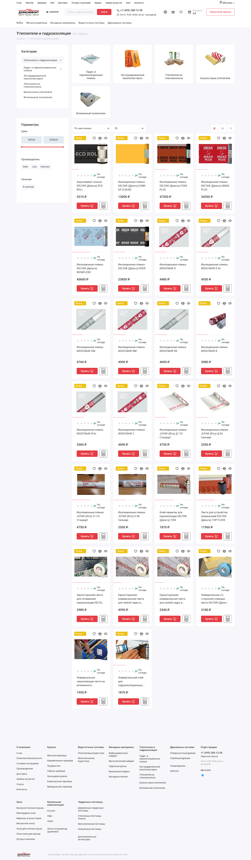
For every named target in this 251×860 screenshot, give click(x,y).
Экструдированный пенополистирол (35, 77)
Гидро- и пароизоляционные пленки (42, 69)
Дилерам (42, 3)
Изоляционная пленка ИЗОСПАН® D (173, 266)
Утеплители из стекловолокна (32, 85)
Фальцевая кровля (57, 776)
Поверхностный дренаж (182, 753)
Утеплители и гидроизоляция (42, 60)
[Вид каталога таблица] (231, 128)
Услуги (20, 784)
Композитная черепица (59, 781)
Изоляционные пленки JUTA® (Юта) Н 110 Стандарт (90, 516)
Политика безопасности (29, 758)
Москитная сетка (25, 823)
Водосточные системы (92, 22)
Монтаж (30, 3)
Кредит (98, 3)
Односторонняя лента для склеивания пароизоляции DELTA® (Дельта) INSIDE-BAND (90, 599)
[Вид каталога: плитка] (214, 128)
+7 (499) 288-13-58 (129, 10)
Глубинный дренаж (180, 758)
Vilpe (49, 816)
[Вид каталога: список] (222, 128)
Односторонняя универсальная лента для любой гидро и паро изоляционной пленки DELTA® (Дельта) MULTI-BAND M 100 (132, 599)
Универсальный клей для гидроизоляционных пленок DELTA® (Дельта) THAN (130, 681)
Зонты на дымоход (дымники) (57, 830)
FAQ (52, 3)
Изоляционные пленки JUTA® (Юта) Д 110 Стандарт (173, 433)
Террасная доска (117, 766)
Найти (104, 12)
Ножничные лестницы (89, 829)
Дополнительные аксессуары (87, 838)
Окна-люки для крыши (28, 834)
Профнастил (53, 766)
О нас (19, 3)
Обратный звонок (220, 11)
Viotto (50, 821)
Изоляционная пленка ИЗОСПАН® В (214, 349)
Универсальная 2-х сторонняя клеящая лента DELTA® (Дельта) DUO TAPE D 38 (215, 599)
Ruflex (19, 22)
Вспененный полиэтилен (38, 97)
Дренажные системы (120, 22)
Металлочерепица (36, 22)
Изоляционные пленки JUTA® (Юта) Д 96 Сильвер (214, 433)
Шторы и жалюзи (25, 839)
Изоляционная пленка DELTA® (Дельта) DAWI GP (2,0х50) (131, 185)
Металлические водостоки (86, 759)
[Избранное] (181, 12)
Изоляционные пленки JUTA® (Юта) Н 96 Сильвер (131, 516)
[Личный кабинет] (165, 12)
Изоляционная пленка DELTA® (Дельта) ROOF (132, 266)
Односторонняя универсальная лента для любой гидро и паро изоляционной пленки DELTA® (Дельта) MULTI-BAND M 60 (174, 599)
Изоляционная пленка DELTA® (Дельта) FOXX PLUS (173, 185)
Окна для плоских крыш (29, 828)
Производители (24, 768)
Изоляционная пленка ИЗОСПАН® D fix (214, 266)
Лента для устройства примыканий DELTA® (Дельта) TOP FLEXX (214, 516)
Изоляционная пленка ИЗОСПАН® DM (90, 349)
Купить (87, 205)
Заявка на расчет (113, 3)
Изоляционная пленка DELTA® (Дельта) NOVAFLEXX (90, 268)
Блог (128, 3)
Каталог (52, 12)
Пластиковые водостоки (91, 753)
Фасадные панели (118, 776)
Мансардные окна (26, 813)
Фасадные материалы (62, 22)
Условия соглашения (27, 763)
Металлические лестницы (91, 824)
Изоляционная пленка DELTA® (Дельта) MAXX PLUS (215, 185)
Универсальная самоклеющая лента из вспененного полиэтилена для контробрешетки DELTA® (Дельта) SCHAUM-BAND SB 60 (91, 681)
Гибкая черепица (56, 771)
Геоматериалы (178, 766)
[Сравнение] (173, 12)
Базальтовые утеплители (38, 92)
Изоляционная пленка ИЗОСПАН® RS (173, 349)
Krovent (51, 811)
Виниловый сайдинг (119, 771)
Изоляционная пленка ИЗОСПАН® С (131, 431)
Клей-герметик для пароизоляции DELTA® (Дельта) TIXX (173, 516)
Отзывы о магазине (81, 3)
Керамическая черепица (60, 760)
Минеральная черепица (59, 786)
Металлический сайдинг (121, 761)
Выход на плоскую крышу (30, 808)
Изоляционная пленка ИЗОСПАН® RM (131, 349)
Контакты (139, 3)
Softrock (174, 771)
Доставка (63, 3)
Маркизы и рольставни (28, 818)
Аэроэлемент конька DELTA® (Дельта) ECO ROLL (90, 185)
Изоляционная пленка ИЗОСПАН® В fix (90, 431)
